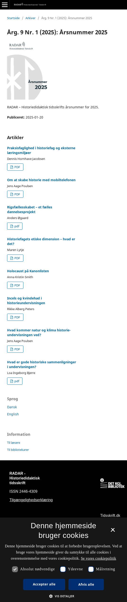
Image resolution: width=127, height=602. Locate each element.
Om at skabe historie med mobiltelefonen (41, 180)
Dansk (12, 407)
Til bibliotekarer (18, 450)
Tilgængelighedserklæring (31, 500)
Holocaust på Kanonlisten (28, 271)
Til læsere (13, 442)
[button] (63, 596)
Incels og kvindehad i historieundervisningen (26, 300)
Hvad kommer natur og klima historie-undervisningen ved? (39, 332)
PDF (17, 167)
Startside (13, 18)
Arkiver (30, 18)
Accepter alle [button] (44, 584)
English (13, 414)
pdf (16, 226)
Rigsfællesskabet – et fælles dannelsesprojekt (29, 209)
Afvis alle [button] (86, 584)
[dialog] (63, 560)
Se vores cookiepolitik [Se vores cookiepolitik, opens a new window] (98, 558)
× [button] (112, 531)
